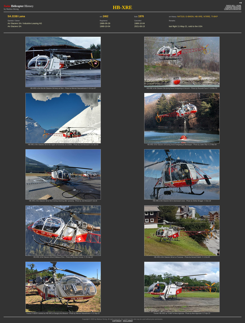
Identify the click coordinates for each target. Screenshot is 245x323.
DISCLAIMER (128, 321)
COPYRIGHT (117, 321)
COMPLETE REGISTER (232, 9)
